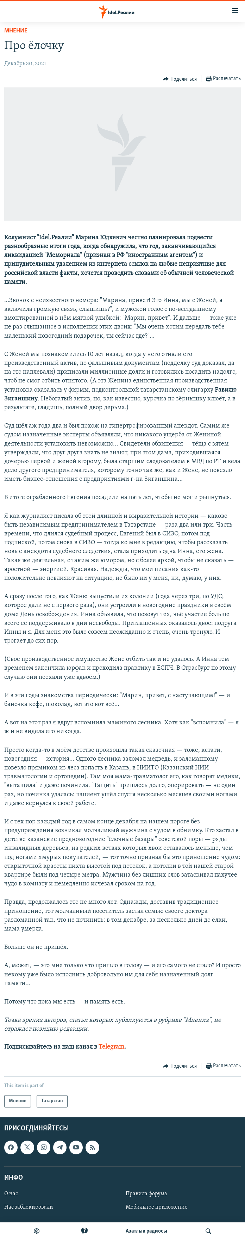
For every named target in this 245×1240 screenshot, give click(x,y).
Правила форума (146, 1194)
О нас (11, 1194)
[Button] (180, 79)
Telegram (111, 1047)
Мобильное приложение (157, 1207)
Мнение (15, 30)
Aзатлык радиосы (146, 1231)
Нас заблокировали (28, 1207)
